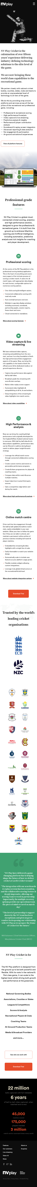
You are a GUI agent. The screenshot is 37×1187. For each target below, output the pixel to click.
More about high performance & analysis (17, 496)
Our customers (7, 1149)
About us (24, 1145)
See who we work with (18, 1055)
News (5, 1159)
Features (5, 1145)
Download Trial (18, 593)
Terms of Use (6, 1178)
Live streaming (7, 1152)
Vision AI (6, 1155)
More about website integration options (17, 578)
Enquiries (24, 1149)
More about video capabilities (14, 403)
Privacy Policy (14, 1178)
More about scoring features (13, 321)
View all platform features (12, 143)
